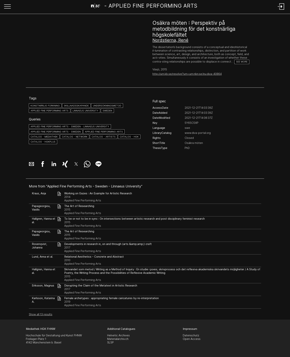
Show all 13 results (40, 314)
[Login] (281, 10)
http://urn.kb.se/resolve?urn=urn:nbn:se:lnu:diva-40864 (187, 74)
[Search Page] (144, 6)
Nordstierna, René (170, 40)
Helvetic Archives (118, 335)
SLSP (110, 342)
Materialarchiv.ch (117, 339)
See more (242, 61)
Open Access (191, 339)
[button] (7, 7)
